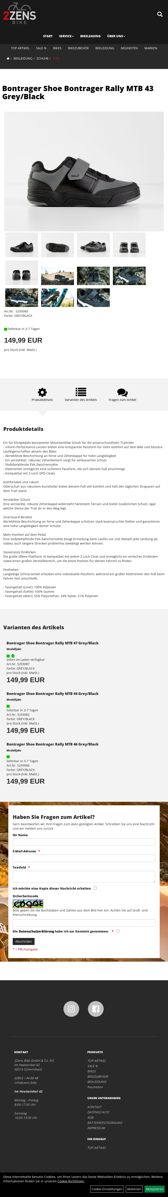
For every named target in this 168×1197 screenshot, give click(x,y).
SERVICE (66, 36)
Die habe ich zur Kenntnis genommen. (61, 931)
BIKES (57, 48)
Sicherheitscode (25, 896)
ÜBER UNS (116, 36)
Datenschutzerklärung (36, 931)
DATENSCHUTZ (98, 1112)
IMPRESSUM (96, 1128)
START (47, 36)
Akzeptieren (154, 1189)
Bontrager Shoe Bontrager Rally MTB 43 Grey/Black (78, 92)
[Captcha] (84, 923)
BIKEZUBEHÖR (78, 48)
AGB (90, 1117)
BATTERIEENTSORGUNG (104, 1123)
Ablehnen (134, 1189)
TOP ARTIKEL (20, 48)
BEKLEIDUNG (104, 48)
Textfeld (19, 867)
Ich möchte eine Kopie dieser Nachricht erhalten (52, 888)
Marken (150, 48)
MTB (56, 58)
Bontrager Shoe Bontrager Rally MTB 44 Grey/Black (53, 693)
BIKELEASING (90, 36)
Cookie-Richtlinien (71, 1181)
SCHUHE (43, 58)
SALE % (41, 48)
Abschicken (23, 941)
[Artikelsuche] (160, 14)
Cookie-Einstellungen (107, 1189)
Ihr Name (20, 835)
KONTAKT (94, 1107)
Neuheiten (129, 48)
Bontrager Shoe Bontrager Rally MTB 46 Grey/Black (53, 744)
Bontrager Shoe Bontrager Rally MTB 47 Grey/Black (53, 643)
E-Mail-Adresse (24, 851)
